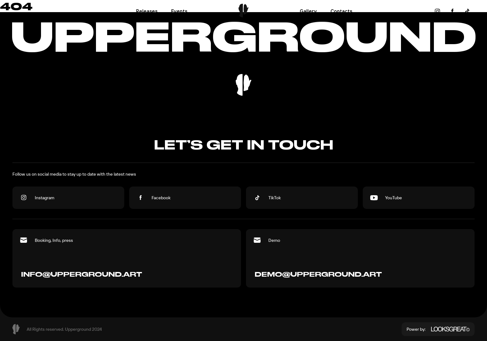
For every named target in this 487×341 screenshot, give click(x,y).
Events (179, 11)
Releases (146, 11)
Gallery (308, 11)
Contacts (341, 11)
